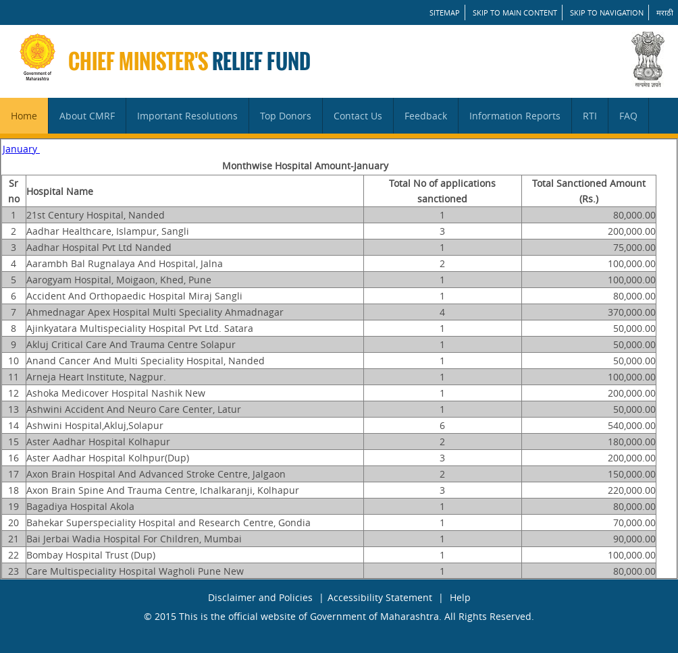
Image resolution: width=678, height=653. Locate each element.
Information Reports (514, 115)
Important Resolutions (187, 115)
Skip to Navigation (607, 12)
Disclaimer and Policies (260, 597)
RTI (590, 115)
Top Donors (285, 115)
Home (24, 115)
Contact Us (358, 115)
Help (460, 597)
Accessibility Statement (380, 597)
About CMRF (87, 115)
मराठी (664, 12)
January (21, 148)
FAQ (628, 115)
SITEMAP (444, 12)
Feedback (426, 115)
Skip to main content (515, 12)
